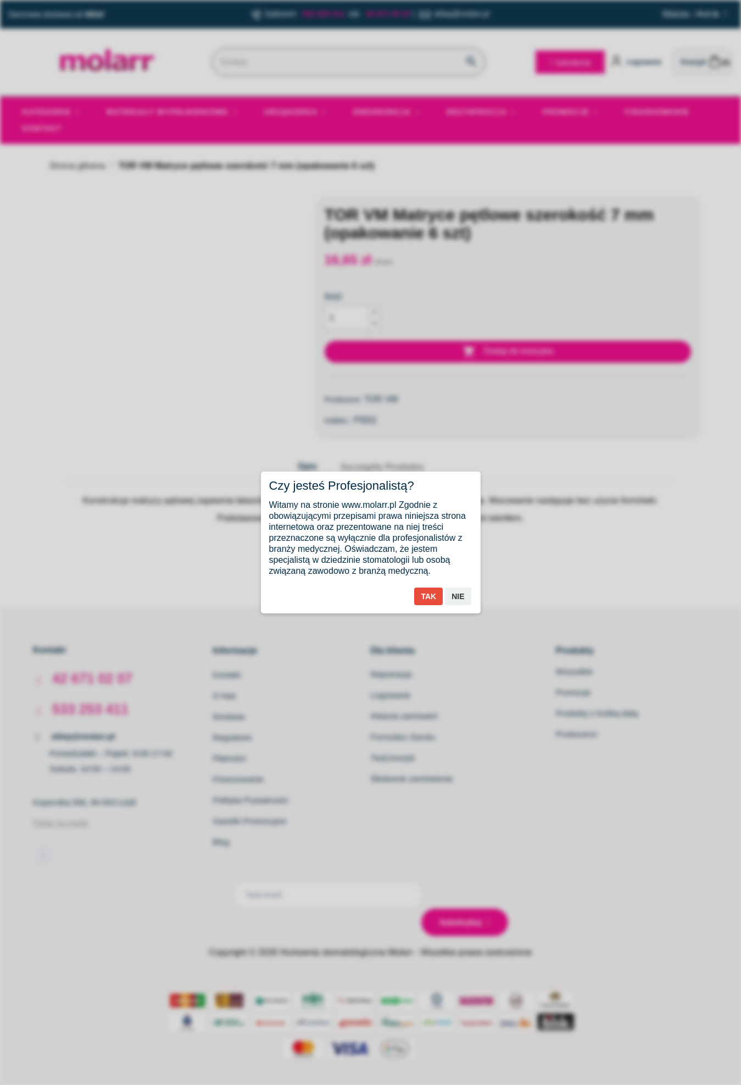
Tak (428, 596)
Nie (458, 596)
